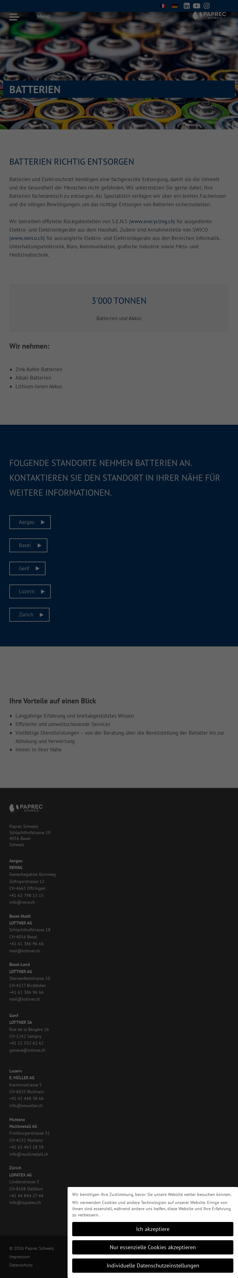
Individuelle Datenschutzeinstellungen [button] (153, 1265)
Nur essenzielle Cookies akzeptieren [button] (153, 1247)
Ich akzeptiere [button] (153, 1228)
